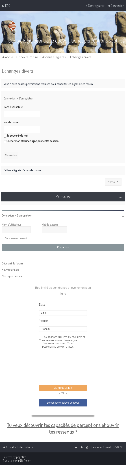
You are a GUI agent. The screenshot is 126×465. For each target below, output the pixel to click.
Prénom (43, 320)
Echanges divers (17, 70)
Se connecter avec (63, 402)
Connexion (10, 98)
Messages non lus (12, 276)
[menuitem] (6, 5)
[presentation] (66, 367)
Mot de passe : (12, 122)
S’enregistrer (26, 98)
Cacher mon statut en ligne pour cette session (31, 141)
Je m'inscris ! (63, 387)
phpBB (20, 457)
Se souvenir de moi (16, 135)
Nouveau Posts (10, 269)
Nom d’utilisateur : (14, 106)
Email (42, 304)
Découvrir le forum (12, 263)
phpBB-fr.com (23, 460)
